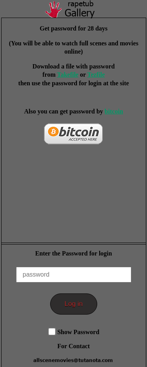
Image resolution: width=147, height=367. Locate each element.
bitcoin (114, 111)
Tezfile (96, 74)
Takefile (67, 74)
